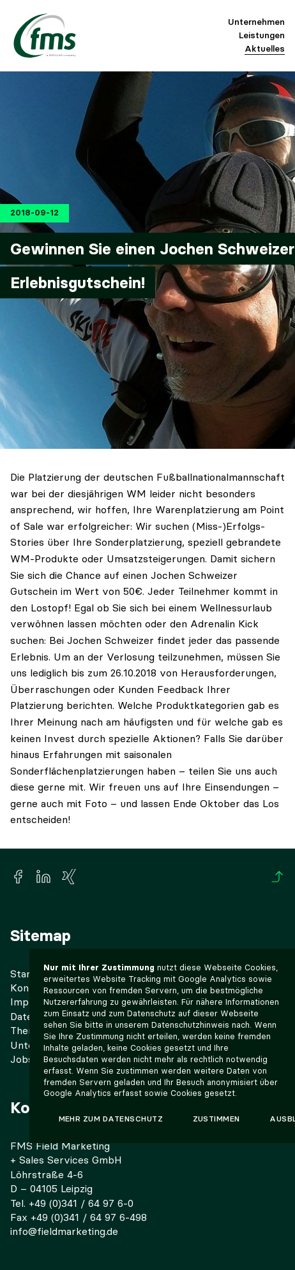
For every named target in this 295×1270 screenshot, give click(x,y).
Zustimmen (216, 1118)
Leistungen (262, 35)
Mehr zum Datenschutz (111, 1118)
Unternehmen (256, 22)
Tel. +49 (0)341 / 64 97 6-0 (71, 1203)
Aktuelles (265, 48)
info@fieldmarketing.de (64, 1231)
